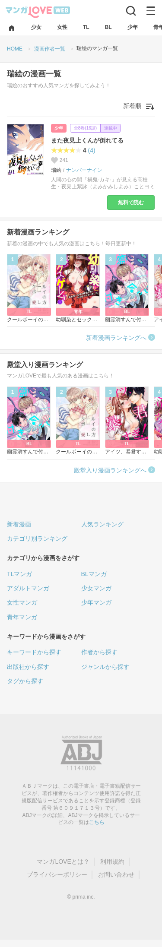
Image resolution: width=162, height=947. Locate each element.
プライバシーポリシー (57, 874)
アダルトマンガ (28, 588)
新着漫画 (19, 524)
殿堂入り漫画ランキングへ (110, 470)
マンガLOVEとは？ (63, 861)
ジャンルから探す (105, 666)
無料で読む (131, 203)
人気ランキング (102, 524)
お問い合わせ (116, 874)
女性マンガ (22, 602)
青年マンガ (22, 617)
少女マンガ (96, 588)
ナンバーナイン (84, 170)
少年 (58, 128)
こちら (97, 822)
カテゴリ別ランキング (37, 538)
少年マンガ (96, 602)
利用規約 (112, 861)
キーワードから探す (34, 652)
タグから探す (25, 681)
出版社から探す (28, 666)
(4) (91, 150)
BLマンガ (94, 573)
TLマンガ (19, 573)
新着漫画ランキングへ (116, 337)
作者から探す (99, 652)
